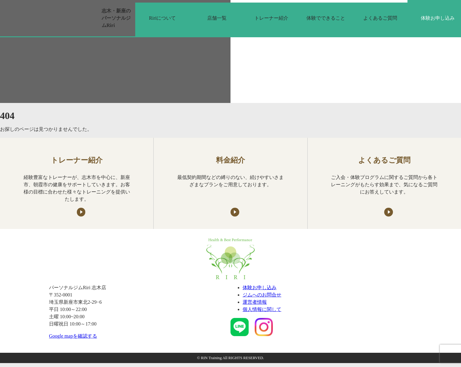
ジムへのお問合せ (262, 294)
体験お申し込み (259, 287)
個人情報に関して (262, 309)
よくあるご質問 (380, 18)
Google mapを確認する (73, 336)
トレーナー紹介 (271, 18)
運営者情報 (255, 302)
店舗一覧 (217, 18)
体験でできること (325, 18)
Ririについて (162, 18)
